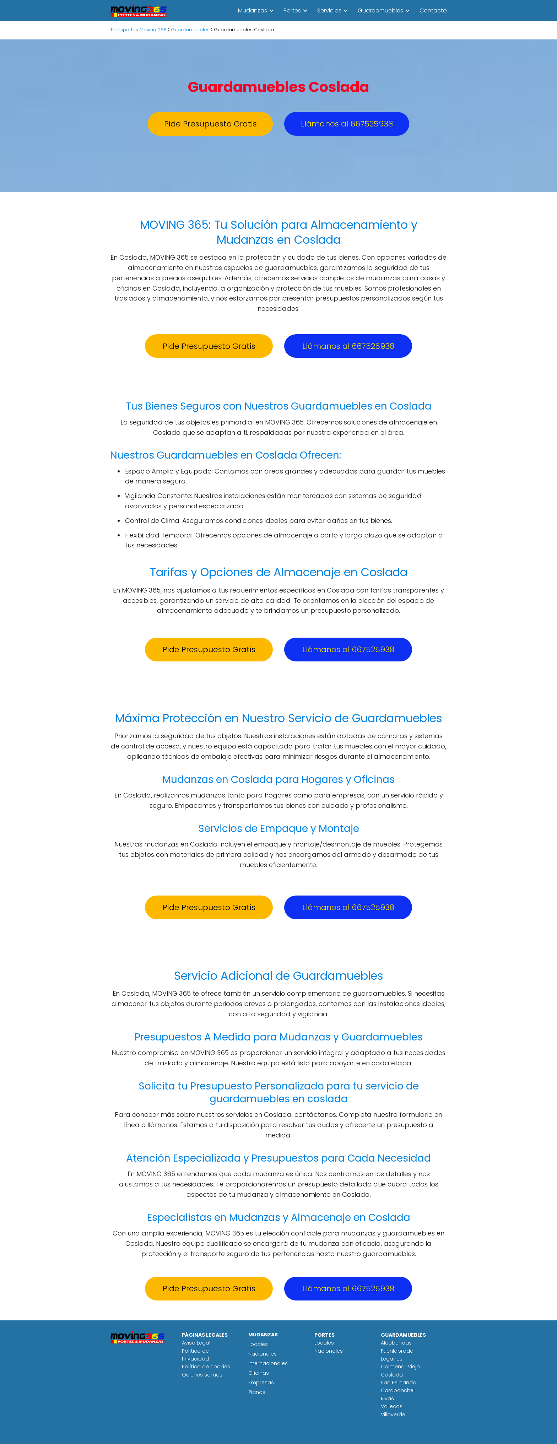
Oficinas (258, 1373)
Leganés (391, 1358)
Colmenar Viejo (400, 1366)
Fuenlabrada (397, 1350)
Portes (292, 10)
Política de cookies (206, 1366)
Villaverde (393, 1414)
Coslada (392, 1374)
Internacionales (268, 1363)
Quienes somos (202, 1374)
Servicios (329, 10)
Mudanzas (252, 10)
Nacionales (262, 1353)
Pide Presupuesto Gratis (210, 123)
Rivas (387, 1398)
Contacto (433, 10)
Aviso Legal (196, 1342)
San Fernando (398, 1382)
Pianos (256, 1392)
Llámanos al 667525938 (347, 123)
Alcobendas (396, 1342)
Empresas (261, 1382)
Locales (258, 1344)
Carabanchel (398, 1390)
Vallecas (391, 1406)
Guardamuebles (380, 10)
